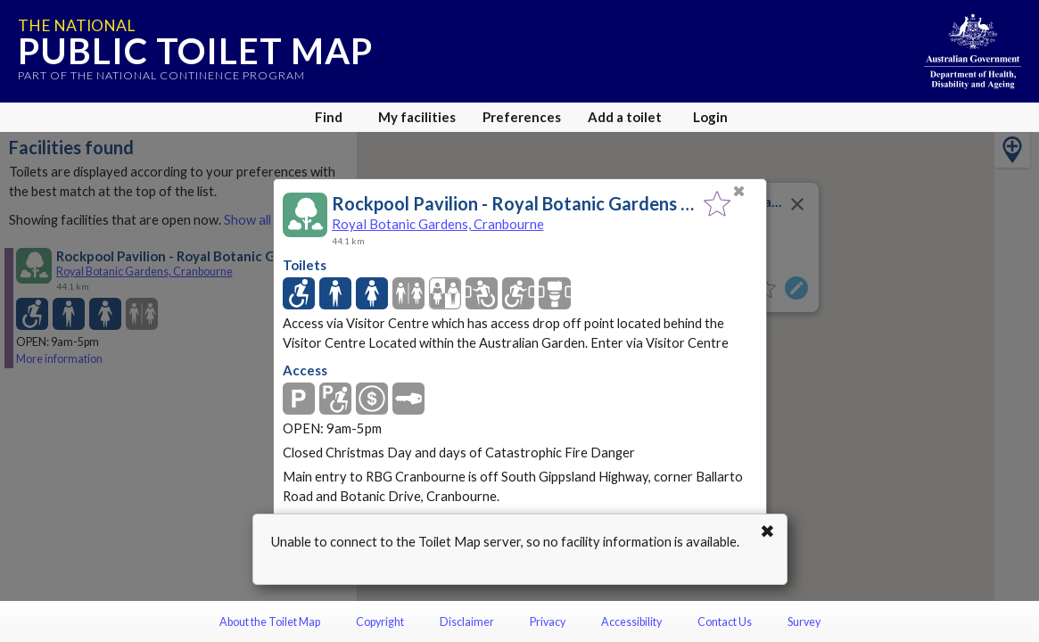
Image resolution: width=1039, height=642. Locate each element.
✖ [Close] (739, 191)
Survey (803, 622)
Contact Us (724, 622)
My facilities (417, 117)
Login (710, 117)
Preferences (521, 117)
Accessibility (631, 622)
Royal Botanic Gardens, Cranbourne (438, 224)
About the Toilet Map (269, 622)
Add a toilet (625, 117)
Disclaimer (467, 622)
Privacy (547, 622)
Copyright (380, 622)
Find (328, 117)
